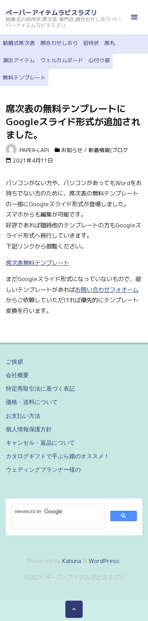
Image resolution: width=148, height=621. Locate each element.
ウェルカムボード (61, 60)
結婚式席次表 (19, 42)
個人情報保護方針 (29, 429)
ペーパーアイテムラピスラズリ (51, 12)
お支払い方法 (23, 415)
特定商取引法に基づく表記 (40, 388)
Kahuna (71, 561)
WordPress (103, 561)
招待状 (91, 42)
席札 (110, 42)
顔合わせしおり (59, 42)
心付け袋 (99, 60)
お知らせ (72, 150)
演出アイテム (19, 60)
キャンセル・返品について (40, 442)
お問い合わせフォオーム (106, 290)
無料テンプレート (24, 77)
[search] (57, 511)
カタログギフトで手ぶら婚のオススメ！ (58, 456)
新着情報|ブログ (108, 150)
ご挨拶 (14, 361)
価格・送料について (32, 402)
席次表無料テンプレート (37, 263)
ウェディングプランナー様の (43, 469)
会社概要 (17, 375)
